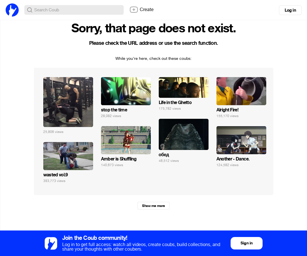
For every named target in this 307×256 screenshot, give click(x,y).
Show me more (153, 206)
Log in (290, 10)
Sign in (246, 243)
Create (141, 9)
